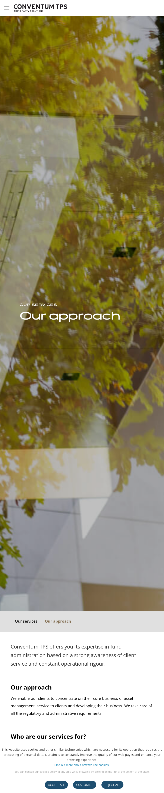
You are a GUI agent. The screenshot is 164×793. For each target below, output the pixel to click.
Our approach (58, 621)
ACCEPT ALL (56, 785)
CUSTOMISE (84, 785)
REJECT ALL (112, 785)
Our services (26, 621)
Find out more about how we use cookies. (82, 765)
